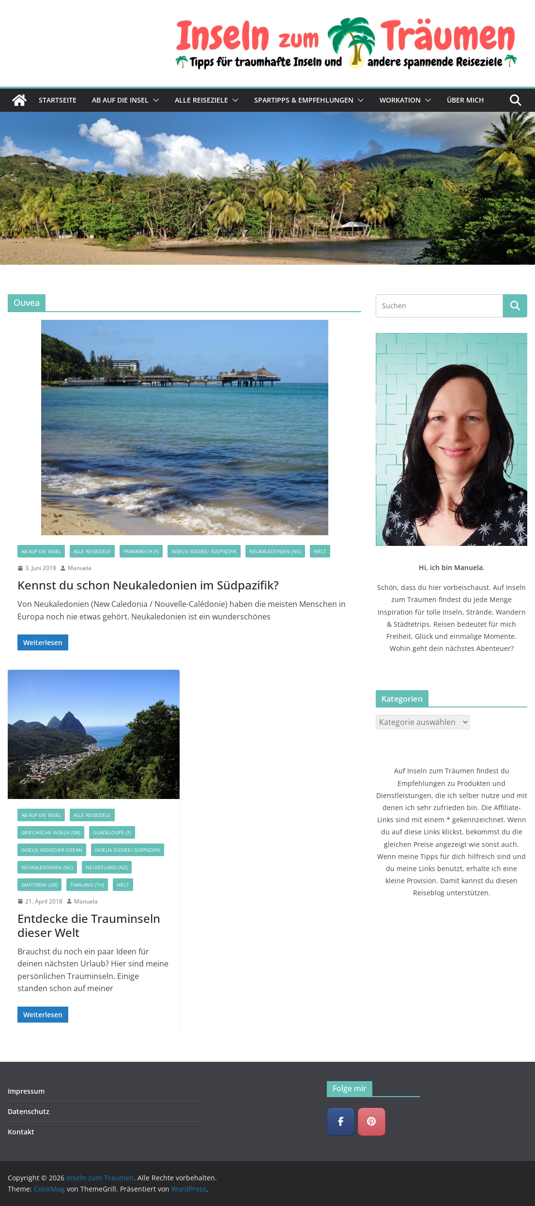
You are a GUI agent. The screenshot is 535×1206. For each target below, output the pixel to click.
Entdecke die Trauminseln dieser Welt (88, 925)
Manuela (80, 568)
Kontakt (21, 1131)
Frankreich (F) (141, 551)
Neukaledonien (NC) (275, 551)
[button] (154, 100)
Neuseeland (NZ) (107, 867)
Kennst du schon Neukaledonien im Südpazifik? (148, 585)
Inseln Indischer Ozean (51, 849)
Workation (400, 100)
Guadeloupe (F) (112, 832)
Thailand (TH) (87, 884)
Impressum (26, 1091)
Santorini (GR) (39, 884)
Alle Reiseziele (201, 100)
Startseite (57, 100)
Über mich (465, 100)
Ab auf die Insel (120, 100)
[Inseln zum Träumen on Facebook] (341, 1122)
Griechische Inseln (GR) (50, 832)
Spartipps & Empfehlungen (303, 100)
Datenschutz (28, 1111)
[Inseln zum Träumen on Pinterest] (372, 1122)
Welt (320, 551)
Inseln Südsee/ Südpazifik (204, 551)
